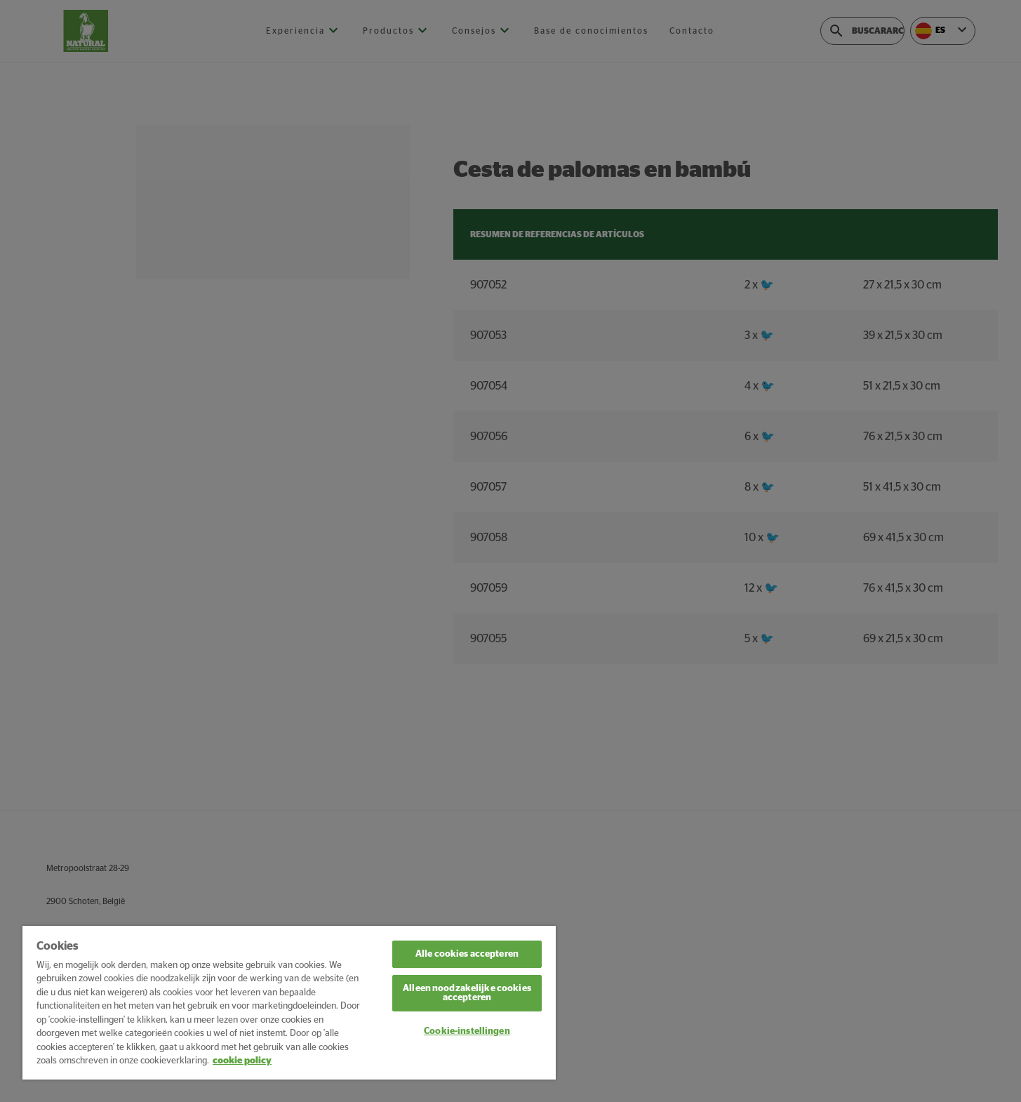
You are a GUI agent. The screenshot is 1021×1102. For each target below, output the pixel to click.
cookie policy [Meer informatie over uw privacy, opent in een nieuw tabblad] (242, 1061)
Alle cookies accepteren (467, 954)
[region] (289, 1003)
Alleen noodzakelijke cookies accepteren (467, 993)
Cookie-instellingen (466, 1031)
